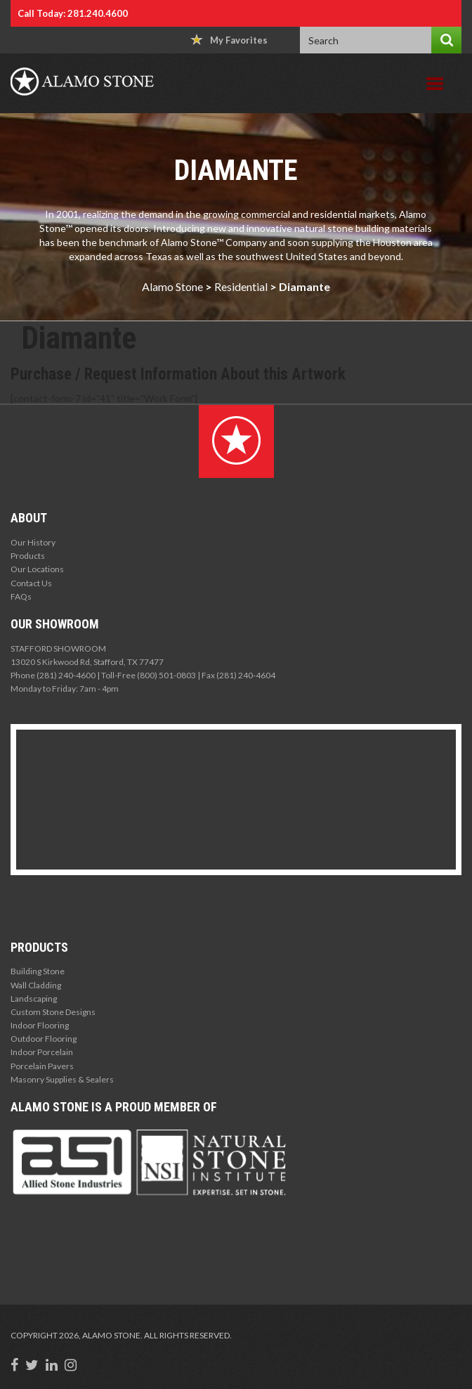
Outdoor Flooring (44, 1038)
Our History (33, 542)
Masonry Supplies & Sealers (62, 1079)
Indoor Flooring (40, 1025)
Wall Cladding (36, 985)
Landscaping (34, 998)
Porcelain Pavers (42, 1066)
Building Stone (38, 971)
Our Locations (37, 569)
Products (28, 555)
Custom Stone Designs (53, 1012)
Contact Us (31, 583)
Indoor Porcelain (42, 1052)
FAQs (21, 596)
